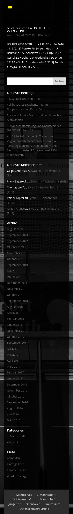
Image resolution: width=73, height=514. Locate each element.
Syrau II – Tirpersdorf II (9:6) (48, 181)
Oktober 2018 (15, 295)
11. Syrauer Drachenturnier (24, 99)
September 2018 (17, 301)
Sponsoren (33, 504)
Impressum (52, 504)
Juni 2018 (13, 312)
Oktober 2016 (15, 396)
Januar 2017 (14, 378)
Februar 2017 (15, 372)
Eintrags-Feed (15, 464)
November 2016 (17, 390)
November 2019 (17, 253)
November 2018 (17, 289)
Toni (15, 35)
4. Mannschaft (46, 499)
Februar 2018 (15, 318)
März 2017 (13, 366)
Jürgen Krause (16, 208)
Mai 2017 (13, 354)
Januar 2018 (14, 324)
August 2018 (15, 307)
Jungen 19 (14, 504)
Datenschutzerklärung (34, 509)
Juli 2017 (12, 348)
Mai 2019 (13, 271)
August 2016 (15, 408)
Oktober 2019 (15, 259)
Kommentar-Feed (18, 470)
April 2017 (13, 360)
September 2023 (17, 235)
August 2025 (15, 229)
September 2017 (17, 342)
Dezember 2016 (17, 384)
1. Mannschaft (16, 436)
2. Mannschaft (46, 495)
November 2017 (17, 331)
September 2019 (17, 265)
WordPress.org (16, 476)
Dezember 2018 (17, 283)
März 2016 (13, 420)
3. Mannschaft (22, 499)
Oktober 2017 (15, 337)
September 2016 (17, 402)
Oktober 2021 (15, 247)
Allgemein (44, 35)
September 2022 (17, 241)
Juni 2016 (13, 414)
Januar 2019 (14, 277)
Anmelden (13, 458)
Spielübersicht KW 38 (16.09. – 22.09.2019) (28, 29)
